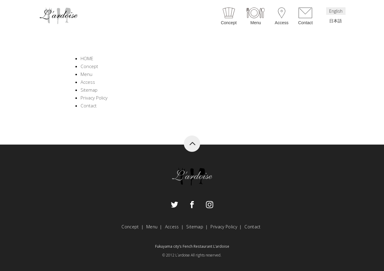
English (336, 11)
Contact (305, 22)
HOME (87, 58)
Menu (255, 22)
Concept (229, 22)
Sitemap (89, 90)
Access (281, 22)
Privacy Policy (94, 98)
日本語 (335, 21)
